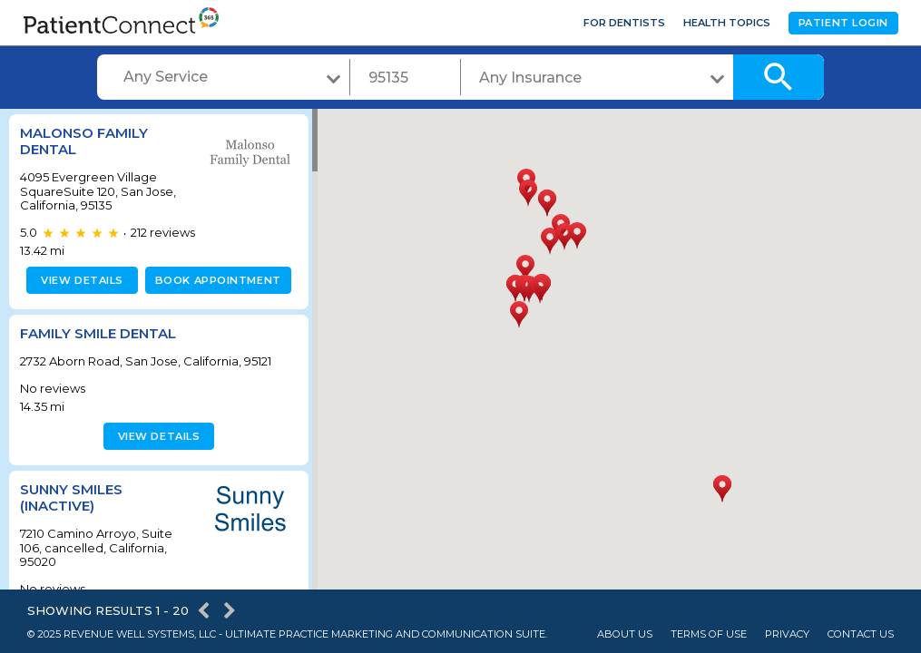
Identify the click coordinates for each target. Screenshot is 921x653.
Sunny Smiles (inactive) (71, 497)
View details (79, 280)
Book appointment (215, 280)
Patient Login (843, 22)
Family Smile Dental (98, 333)
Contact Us (861, 634)
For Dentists (624, 22)
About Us (624, 634)
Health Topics (726, 22)
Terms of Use (709, 634)
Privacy (787, 634)
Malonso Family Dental (84, 141)
